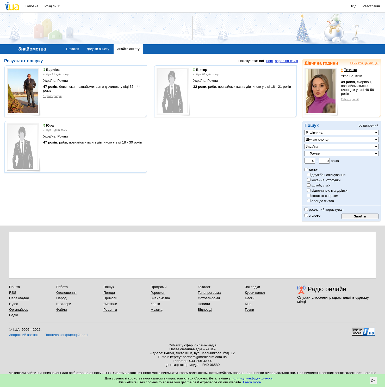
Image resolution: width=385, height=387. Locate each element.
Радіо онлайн (327, 288)
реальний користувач (324, 209)
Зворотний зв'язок (23, 335)
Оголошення (66, 293)
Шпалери (63, 304)
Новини (204, 304)
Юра (48, 125)
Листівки (110, 304)
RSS (12, 293)
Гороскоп (158, 293)
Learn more (252, 382)
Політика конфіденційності (66, 335)
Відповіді (205, 309)
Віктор (200, 70)
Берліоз (51, 70)
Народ (61, 298)
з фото (312, 215)
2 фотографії (350, 99)
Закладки (252, 287)
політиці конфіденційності (252, 378)
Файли (61, 309)
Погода (109, 293)
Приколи (110, 298)
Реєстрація (371, 6)
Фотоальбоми (209, 298)
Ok (373, 381)
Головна (32, 6)
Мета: (312, 170)
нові (269, 61)
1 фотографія (52, 96)
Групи (249, 309)
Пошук (108, 287)
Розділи (51, 6)
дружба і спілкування (328, 175)
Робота (62, 287)
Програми (158, 287)
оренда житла (323, 201)
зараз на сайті (286, 61)
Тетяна (349, 70)
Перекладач (19, 298)
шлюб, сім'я (321, 185)
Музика (156, 309)
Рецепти (110, 309)
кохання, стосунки (326, 180)
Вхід (353, 6)
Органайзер (18, 309)
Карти (155, 304)
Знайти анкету (128, 49)
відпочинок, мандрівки (329, 190)
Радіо (13, 315)
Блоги (249, 298)
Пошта (14, 287)
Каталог (204, 287)
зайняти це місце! (364, 63)
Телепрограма (209, 293)
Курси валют (255, 293)
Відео (13, 304)
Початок (72, 49)
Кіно (248, 304)
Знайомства (160, 298)
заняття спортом (325, 196)
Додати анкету (98, 49)
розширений (368, 125)
